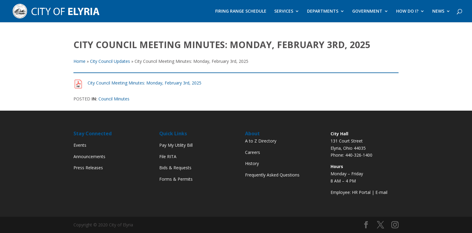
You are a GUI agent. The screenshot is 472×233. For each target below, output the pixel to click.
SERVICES (283, 11)
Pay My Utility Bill (176, 145)
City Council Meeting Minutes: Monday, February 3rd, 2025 (144, 83)
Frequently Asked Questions (272, 175)
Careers (252, 152)
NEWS (438, 11)
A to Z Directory (260, 141)
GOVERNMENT (367, 11)
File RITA (167, 156)
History (252, 163)
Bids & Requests (175, 167)
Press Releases (88, 167)
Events (79, 145)
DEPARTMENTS (322, 11)
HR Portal (361, 192)
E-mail (381, 192)
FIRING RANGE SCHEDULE (240, 11)
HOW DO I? (407, 11)
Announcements (89, 156)
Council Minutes (113, 99)
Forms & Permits (176, 179)
